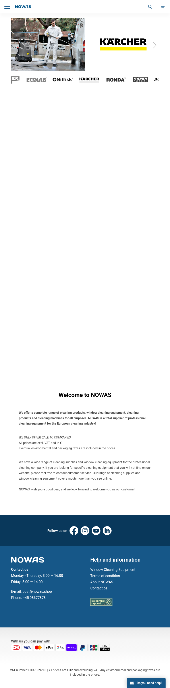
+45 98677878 (34, 598)
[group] (85, 45)
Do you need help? (149, 683)
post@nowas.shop (37, 591)
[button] (155, 45)
